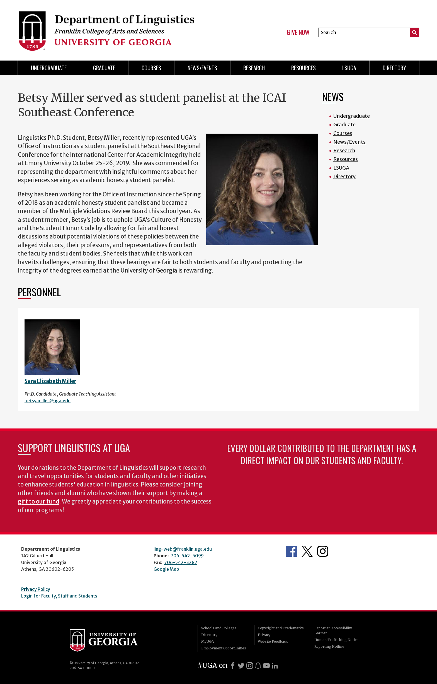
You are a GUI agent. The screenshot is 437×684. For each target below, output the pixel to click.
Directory (394, 68)
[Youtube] (266, 665)
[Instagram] (249, 665)
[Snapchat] (258, 665)
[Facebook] (232, 665)
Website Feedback (273, 641)
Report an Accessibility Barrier (333, 630)
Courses (151, 68)
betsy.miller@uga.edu (48, 400)
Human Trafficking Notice (336, 640)
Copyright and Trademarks (281, 628)
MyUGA (207, 641)
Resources (303, 68)
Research (254, 68)
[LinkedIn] (274, 665)
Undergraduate (49, 68)
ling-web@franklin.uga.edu (183, 549)
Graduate (104, 68)
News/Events (202, 68)
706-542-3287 (180, 562)
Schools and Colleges (219, 628)
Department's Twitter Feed (307, 551)
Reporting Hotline (329, 646)
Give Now (298, 32)
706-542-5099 (187, 555)
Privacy (264, 635)
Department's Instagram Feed (322, 551)
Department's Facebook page (291, 551)
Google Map (166, 569)
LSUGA (349, 68)
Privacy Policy (35, 589)
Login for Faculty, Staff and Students (59, 596)
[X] (241, 665)
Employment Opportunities (223, 648)
